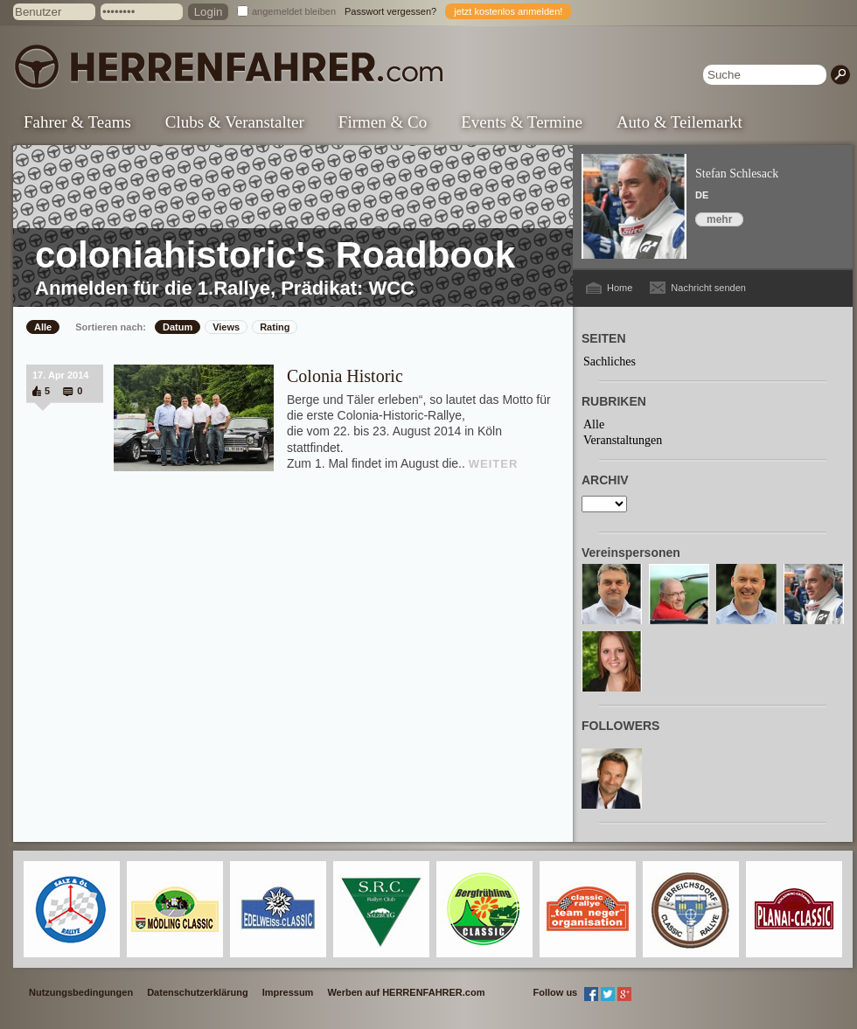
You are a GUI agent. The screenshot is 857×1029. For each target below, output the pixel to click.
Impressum (288, 992)
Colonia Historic (345, 376)
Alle (43, 327)
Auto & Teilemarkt (679, 122)
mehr (719, 219)
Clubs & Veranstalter (234, 122)
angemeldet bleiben (294, 11)
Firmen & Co (382, 122)
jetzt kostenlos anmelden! (508, 11)
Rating (274, 327)
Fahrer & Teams (77, 122)
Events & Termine (521, 122)
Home (619, 287)
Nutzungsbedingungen (81, 992)
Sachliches (609, 361)
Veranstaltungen (622, 440)
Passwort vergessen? (390, 11)
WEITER (494, 463)
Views (226, 327)
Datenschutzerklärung (197, 992)
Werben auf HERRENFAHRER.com (405, 992)
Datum (177, 327)
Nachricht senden (708, 287)
